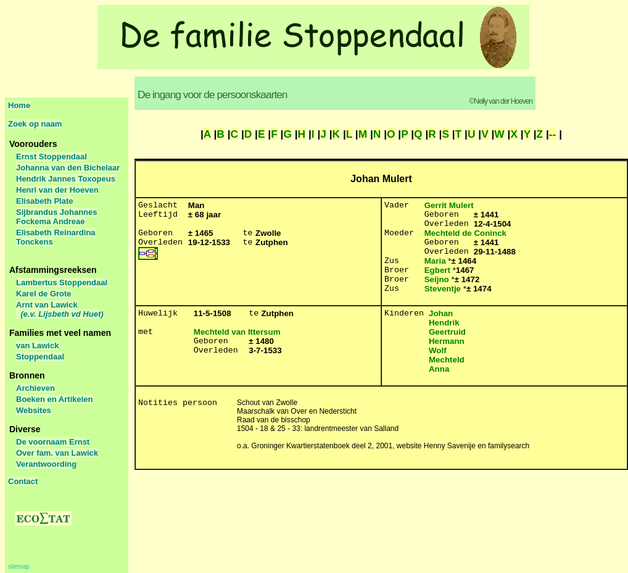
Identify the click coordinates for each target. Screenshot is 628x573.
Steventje (442, 288)
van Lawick (37, 345)
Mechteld (447, 359)
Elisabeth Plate (44, 201)
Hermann (447, 341)
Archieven (35, 388)
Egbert (437, 270)
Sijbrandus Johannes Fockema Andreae (56, 216)
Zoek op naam (35, 123)
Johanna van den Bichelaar (68, 167)
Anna (439, 369)
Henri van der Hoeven (57, 189)
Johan (441, 313)
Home (19, 105)
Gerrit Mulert (449, 205)
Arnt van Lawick (60, 309)
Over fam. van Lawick (57, 453)
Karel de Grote (44, 293)
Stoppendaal (40, 356)
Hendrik (444, 322)
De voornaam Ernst (52, 441)
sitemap (19, 566)
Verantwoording (46, 464)
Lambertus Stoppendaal (61, 282)
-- (552, 134)
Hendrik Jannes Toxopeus (65, 178)
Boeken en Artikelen (54, 399)
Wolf (438, 350)
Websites (33, 410)
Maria (435, 261)
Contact (23, 481)
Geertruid (447, 332)
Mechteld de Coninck (465, 233)
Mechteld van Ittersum (237, 332)
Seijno (436, 279)
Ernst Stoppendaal (51, 156)
